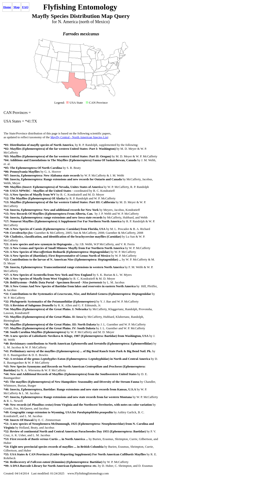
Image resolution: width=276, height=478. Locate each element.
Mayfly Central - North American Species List (79, 137)
